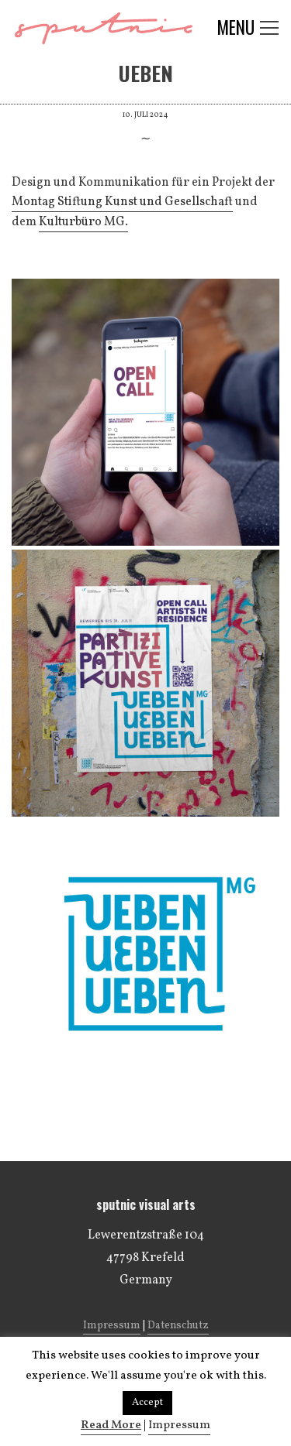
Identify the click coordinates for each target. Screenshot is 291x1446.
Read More (111, 1425)
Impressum (111, 1325)
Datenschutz (178, 1325)
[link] (122, 203)
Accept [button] (147, 1403)
